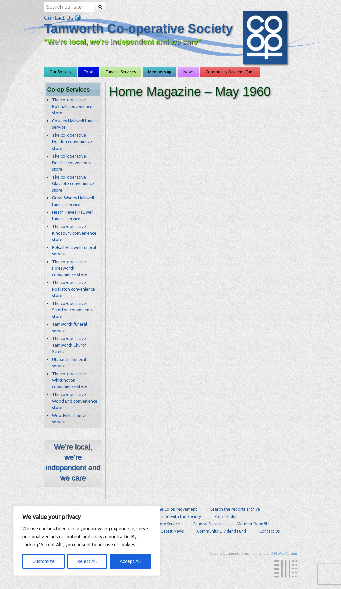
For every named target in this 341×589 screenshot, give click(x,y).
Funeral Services (121, 72)
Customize (43, 561)
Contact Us (62, 17)
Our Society (60, 72)
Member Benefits (253, 524)
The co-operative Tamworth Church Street (69, 345)
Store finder (225, 516)
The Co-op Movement (176, 509)
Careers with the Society (178, 516)
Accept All (130, 561)
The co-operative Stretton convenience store (73, 310)
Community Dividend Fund (230, 72)
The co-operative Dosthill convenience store (72, 162)
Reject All (87, 561)
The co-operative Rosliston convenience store (73, 289)
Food (88, 72)
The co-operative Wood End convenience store (74, 401)
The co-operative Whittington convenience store (69, 380)
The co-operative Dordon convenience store (72, 142)
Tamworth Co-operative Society (138, 29)
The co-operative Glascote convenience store (73, 183)
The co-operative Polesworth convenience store (69, 268)
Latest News (172, 531)
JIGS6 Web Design (282, 553)
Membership (159, 72)
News (188, 72)
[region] (86, 541)
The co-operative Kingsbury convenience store (74, 233)
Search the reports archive (235, 509)
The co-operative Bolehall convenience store (72, 106)
